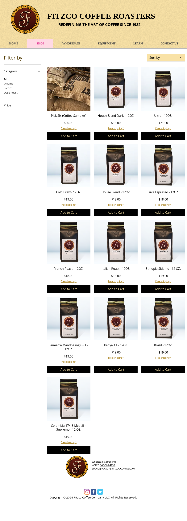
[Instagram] (87, 492)
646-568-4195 (107, 465)
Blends (8, 88)
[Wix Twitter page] (100, 492)
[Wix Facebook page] (93, 492)
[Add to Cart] (68, 136)
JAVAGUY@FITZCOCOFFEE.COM (117, 468)
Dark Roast (11, 92)
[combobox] (166, 57)
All (5, 79)
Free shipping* (69, 128)
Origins (8, 83)
